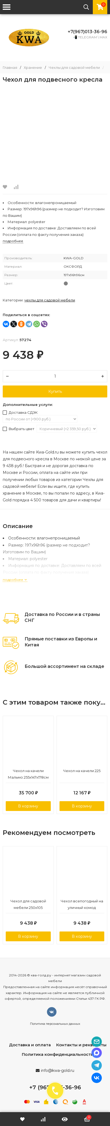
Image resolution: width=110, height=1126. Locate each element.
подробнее (15, 580)
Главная (10, 67)
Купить (55, 391)
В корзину (28, 806)
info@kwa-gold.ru (57, 1070)
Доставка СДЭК (20, 412)
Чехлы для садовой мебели (74, 67)
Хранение (33, 67)
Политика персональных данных (55, 1024)
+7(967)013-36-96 (87, 31)
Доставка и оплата (30, 1044)
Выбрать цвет (19, 429)
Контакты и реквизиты (81, 1044)
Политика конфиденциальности (58, 1054)
